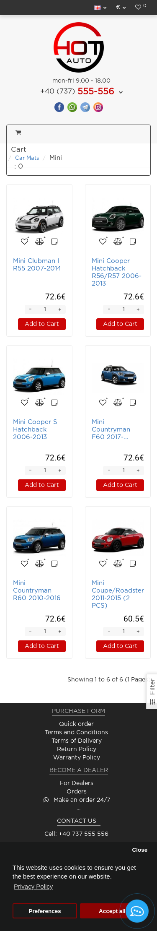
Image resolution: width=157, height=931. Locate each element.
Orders (77, 791)
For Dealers (76, 783)
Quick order (76, 724)
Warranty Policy (76, 757)
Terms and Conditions (76, 732)
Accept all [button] (112, 911)
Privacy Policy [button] (33, 886)
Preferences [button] (44, 911)
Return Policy (76, 749)
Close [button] (139, 850)
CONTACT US (76, 821)
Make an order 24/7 (76, 800)
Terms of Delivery (76, 741)
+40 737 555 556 (83, 834)
